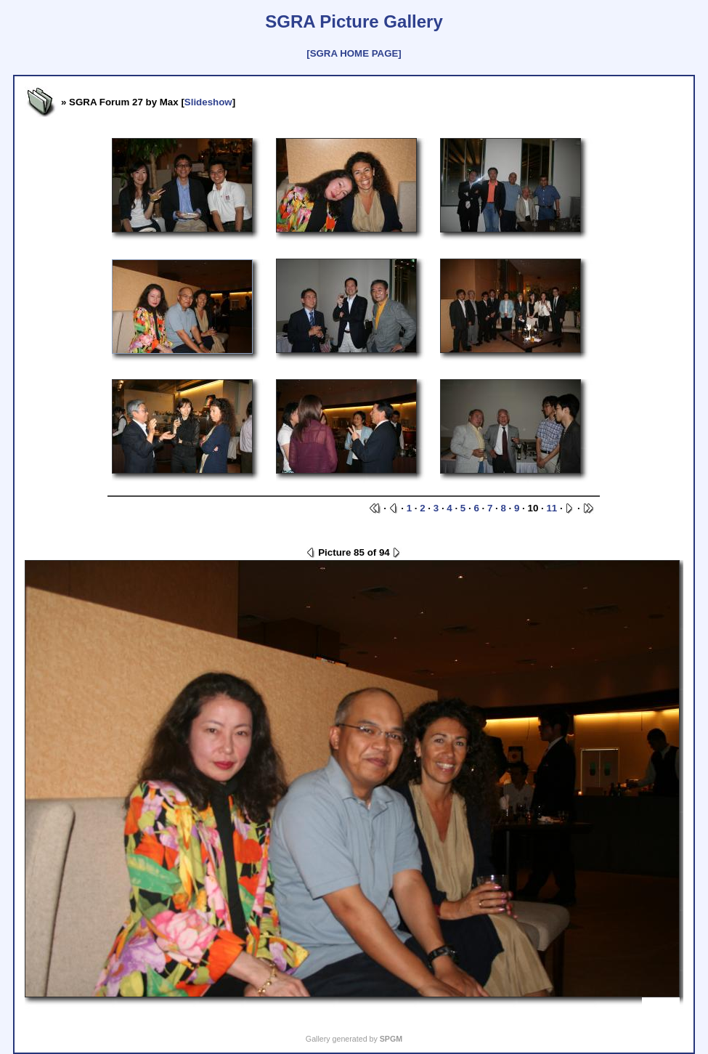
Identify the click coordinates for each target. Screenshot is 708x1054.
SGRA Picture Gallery (354, 21)
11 (551, 508)
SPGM (391, 1038)
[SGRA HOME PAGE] (353, 53)
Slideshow (208, 102)
